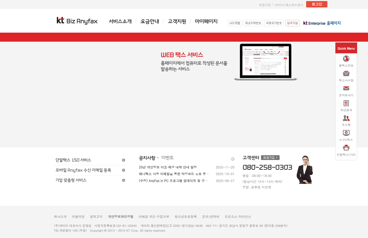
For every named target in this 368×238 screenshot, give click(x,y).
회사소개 (60, 216)
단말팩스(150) (346, 150)
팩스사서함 (346, 76)
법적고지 (96, 216)
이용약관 (78, 216)
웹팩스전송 (346, 61)
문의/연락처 (210, 216)
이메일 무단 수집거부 (154, 216)
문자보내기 (346, 90)
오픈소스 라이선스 (238, 216)
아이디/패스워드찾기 (289, 5)
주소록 (346, 120)
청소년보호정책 (186, 216)
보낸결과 (346, 105)
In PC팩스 (346, 135)
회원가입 (265, 5)
